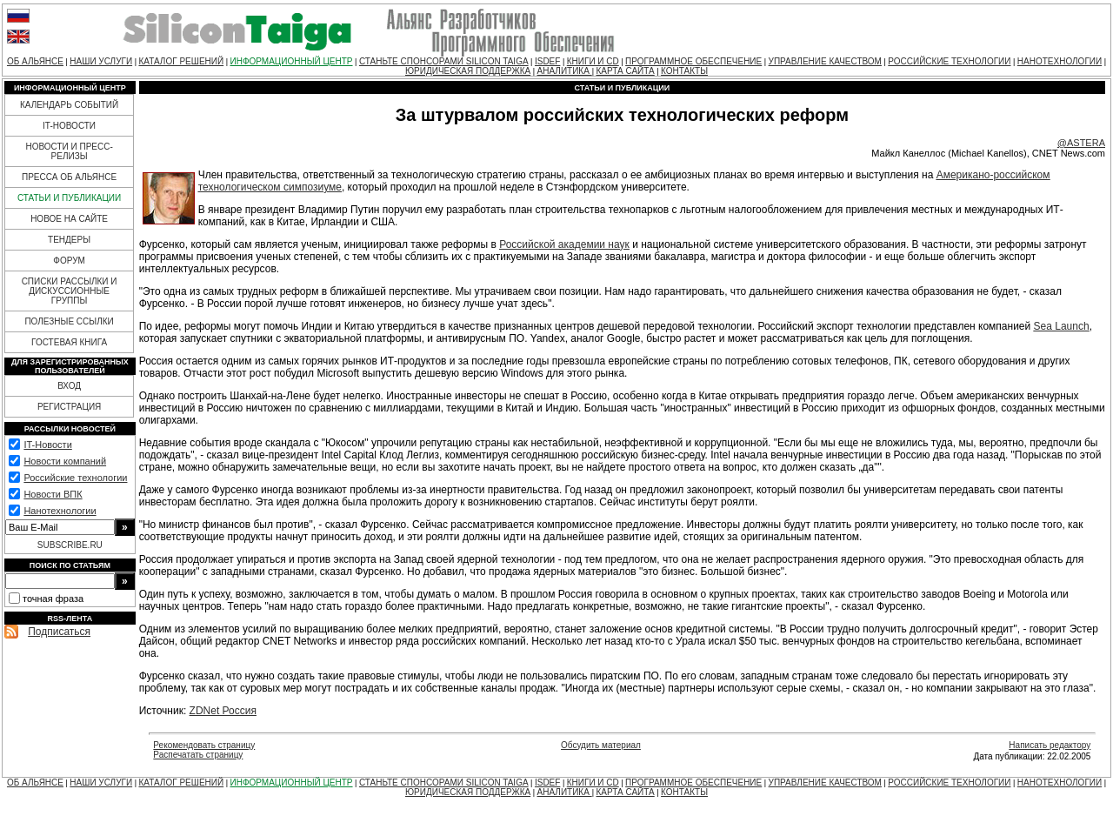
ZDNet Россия (223, 711)
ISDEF (547, 61)
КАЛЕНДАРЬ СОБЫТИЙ (69, 105)
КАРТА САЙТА (625, 71)
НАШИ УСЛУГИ (101, 61)
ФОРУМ (69, 260)
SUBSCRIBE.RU (70, 545)
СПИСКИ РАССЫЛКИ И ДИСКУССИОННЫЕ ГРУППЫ (69, 291)
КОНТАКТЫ (684, 71)
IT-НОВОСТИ (69, 125)
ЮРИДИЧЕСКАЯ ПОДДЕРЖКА (467, 71)
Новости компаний (64, 461)
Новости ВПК (52, 494)
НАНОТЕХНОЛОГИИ (1059, 61)
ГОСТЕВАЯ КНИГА (69, 342)
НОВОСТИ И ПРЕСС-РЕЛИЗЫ (68, 151)
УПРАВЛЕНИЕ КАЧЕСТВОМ (825, 61)
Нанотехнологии (59, 510)
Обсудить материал (601, 745)
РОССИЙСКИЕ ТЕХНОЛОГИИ (949, 61)
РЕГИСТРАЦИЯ (69, 406)
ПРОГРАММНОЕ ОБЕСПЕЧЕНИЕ (693, 61)
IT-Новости (47, 444)
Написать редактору (1049, 745)
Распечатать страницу (198, 754)
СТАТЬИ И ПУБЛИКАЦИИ (69, 198)
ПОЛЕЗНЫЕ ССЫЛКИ (68, 321)
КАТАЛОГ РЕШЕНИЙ (180, 61)
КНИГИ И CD (593, 61)
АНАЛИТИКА (564, 71)
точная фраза (53, 598)
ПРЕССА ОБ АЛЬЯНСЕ (69, 177)
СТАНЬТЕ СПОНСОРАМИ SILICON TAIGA (444, 61)
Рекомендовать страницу (204, 745)
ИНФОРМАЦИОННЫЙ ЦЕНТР (291, 61)
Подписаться (59, 631)
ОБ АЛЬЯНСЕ (35, 61)
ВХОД (69, 386)
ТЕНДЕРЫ (69, 239)
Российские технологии (75, 477)
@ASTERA (1081, 142)
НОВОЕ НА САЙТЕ (69, 219)
